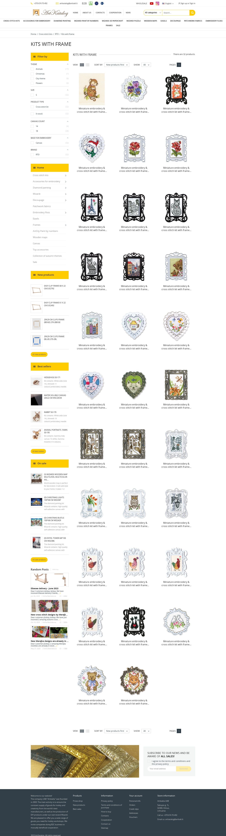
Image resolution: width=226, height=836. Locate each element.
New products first (117, 62)
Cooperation (115, 12)
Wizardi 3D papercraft (112, 21)
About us (87, 12)
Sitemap (104, 825)
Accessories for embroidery (36, 21)
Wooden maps (150, 21)
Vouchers (133, 814)
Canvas (36, 241)
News (128, 12)
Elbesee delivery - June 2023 (44, 586)
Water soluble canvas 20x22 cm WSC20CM (55, 394)
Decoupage (175, 21)
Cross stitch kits (11, 21)
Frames (109, 25)
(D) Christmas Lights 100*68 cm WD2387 (54, 496)
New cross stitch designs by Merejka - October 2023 (56, 612)
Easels (164, 21)
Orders (132, 802)
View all (55, 567)
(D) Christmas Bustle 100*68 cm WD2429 (54, 516)
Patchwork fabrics (193, 21)
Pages (173, 62)
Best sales (77, 806)
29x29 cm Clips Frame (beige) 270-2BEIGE (54, 318)
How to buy (106, 809)
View (75, 62)
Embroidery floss (214, 21)
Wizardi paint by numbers (86, 21)
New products (79, 802)
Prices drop (78, 798)
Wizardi (36, 191)
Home (75, 12)
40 (147, 62)
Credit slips (134, 806)
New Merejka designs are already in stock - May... (55, 638)
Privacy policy (107, 798)
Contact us (105, 821)
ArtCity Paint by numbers (45, 228)
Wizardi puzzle (134, 21)
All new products (39, 352)
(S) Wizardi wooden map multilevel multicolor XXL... (55, 475)
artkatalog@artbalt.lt (67, 3)
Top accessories (41, 247)
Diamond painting (62, 21)
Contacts (100, 12)
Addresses (133, 810)
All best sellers (38, 449)
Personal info (135, 798)
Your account (135, 793)
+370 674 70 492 (39, 3)
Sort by (98, 62)
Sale (118, 25)
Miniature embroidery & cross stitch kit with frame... (92, 108)
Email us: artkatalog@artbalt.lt (170, 817)
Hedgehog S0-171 (52, 375)
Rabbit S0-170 (50, 410)
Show (137, 62)
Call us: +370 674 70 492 (167, 812)
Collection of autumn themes (47, 253)
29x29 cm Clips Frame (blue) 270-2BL (54, 335)
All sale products (39, 557)
